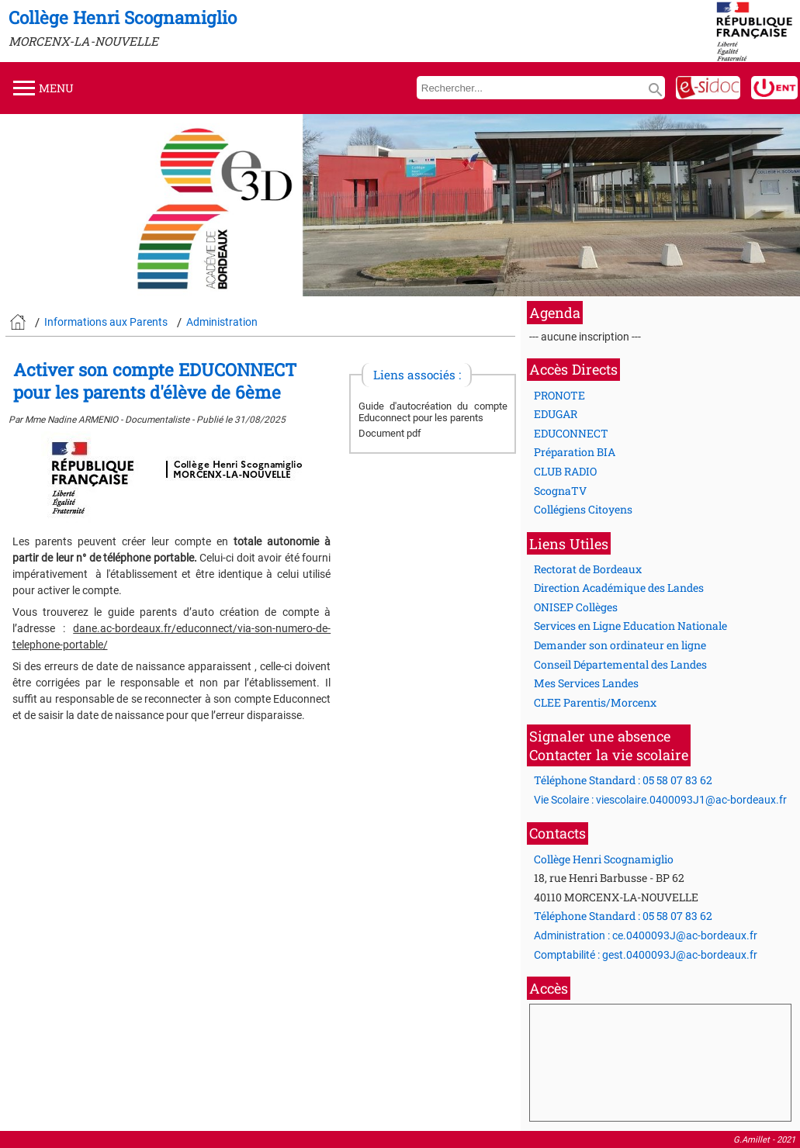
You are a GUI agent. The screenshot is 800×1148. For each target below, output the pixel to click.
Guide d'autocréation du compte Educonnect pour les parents (432, 412)
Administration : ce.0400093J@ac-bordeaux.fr (645, 935)
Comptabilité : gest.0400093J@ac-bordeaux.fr (645, 955)
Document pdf (389, 433)
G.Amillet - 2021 (764, 1140)
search (655, 90)
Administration (222, 322)
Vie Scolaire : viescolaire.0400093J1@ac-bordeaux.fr (660, 800)
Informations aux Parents (106, 322)
